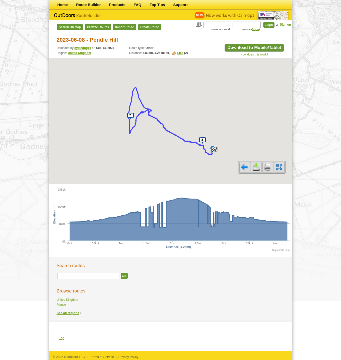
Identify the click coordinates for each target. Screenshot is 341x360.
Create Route (149, 27)
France (61, 305)
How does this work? (254, 54)
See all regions (68, 313)
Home (62, 5)
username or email (220, 29)
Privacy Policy (128, 357)
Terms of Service (102, 357)
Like (180, 53)
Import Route (124, 27)
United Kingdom (79, 53)
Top (61, 338)
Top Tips (157, 5)
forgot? (255, 29)
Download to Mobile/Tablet (254, 47)
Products (117, 5)
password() (251, 29)
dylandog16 (82, 48)
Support (180, 5)
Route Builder (88, 5)
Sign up (285, 24)
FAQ (138, 5)
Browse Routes (98, 27)
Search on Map (70, 27)
